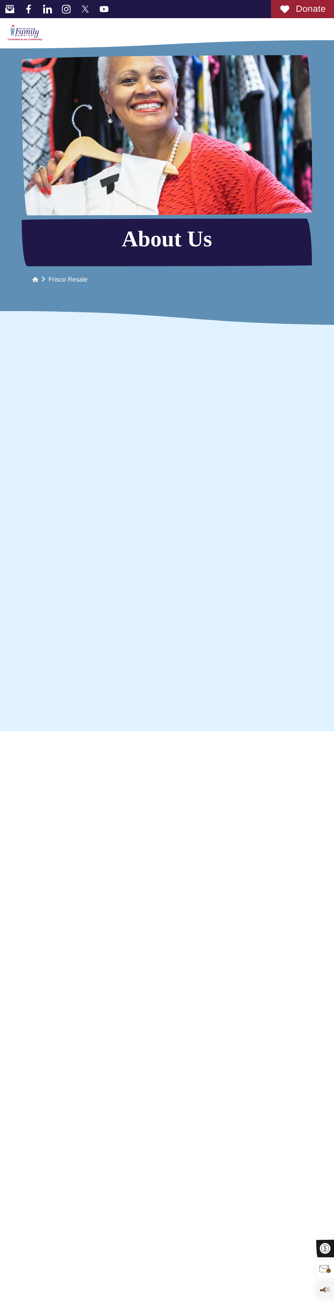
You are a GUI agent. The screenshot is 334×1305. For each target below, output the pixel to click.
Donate (302, 9)
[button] (325, 29)
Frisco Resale (68, 279)
